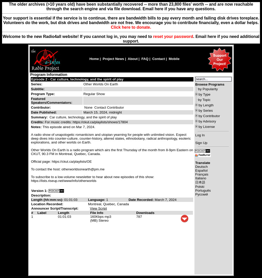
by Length (206, 105)
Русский (201, 194)
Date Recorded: (141, 200)
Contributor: (41, 107)
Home (94, 59)
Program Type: (43, 94)
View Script (98, 208)
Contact (158, 59)
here (212, 36)
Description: (41, 195)
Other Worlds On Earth (100, 84)
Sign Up (201, 143)
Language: (97, 200)
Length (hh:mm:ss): (47, 200)
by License (207, 127)
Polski (199, 187)
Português (203, 190)
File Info (96, 213)
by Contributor (209, 116)
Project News (113, 59)
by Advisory (207, 121)
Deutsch (201, 167)
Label (41, 213)
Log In (200, 135)
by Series (206, 110)
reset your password (173, 36)
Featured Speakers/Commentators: (51, 101)
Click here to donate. (131, 27)
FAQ (144, 59)
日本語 (200, 182)
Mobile (174, 59)
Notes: (36, 127)
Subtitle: (38, 89)
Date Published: (44, 112)
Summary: (40, 117)
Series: (36, 84)
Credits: (38, 122)
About (133, 59)
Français (201, 174)
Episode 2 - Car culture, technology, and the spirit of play (77, 79)
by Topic (204, 100)
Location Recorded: (47, 204)
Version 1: (39, 191)
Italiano (200, 178)
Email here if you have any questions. (179, 9)
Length (63, 213)
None (88, 107)
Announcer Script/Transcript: (54, 208)
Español (201, 170)
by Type (204, 94)
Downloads (145, 213)
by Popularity (208, 89)
